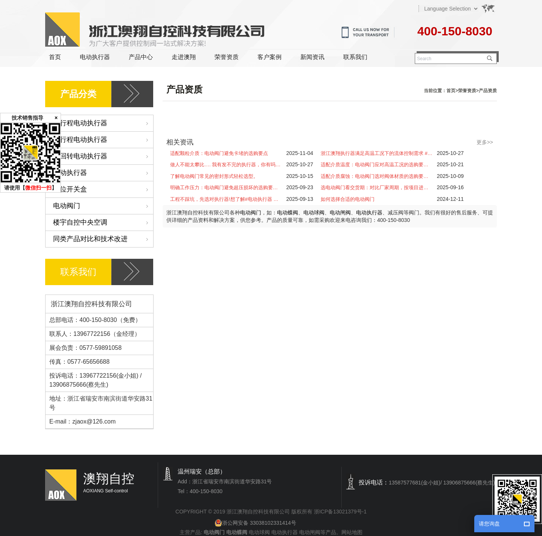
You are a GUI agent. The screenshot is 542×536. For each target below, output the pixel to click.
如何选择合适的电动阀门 (348, 199)
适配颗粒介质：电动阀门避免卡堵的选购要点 (219, 153)
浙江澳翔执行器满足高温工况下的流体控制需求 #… (376, 153)
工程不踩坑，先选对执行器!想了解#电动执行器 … (224, 199)
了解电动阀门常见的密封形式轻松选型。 (214, 176)
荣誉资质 (227, 57)
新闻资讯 (312, 57)
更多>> (485, 142)
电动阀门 (103, 206)
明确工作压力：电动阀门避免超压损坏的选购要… (224, 187)
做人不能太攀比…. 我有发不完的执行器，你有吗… (225, 164)
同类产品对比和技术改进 (103, 239)
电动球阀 (313, 213)
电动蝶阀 (287, 213)
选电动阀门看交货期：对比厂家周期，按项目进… (374, 187)
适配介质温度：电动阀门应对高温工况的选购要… (374, 164)
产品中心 (141, 57)
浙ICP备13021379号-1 (340, 512)
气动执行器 (103, 173)
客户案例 (269, 57)
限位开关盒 (103, 189)
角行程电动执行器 (103, 123)
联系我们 (355, 57)
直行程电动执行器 (103, 140)
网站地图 (351, 532)
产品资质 (488, 90)
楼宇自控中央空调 (103, 222)
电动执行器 (95, 57)
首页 (55, 57)
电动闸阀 (340, 213)
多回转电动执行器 (103, 156)
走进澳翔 (184, 57)
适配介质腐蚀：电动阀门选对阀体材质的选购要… (374, 176)
